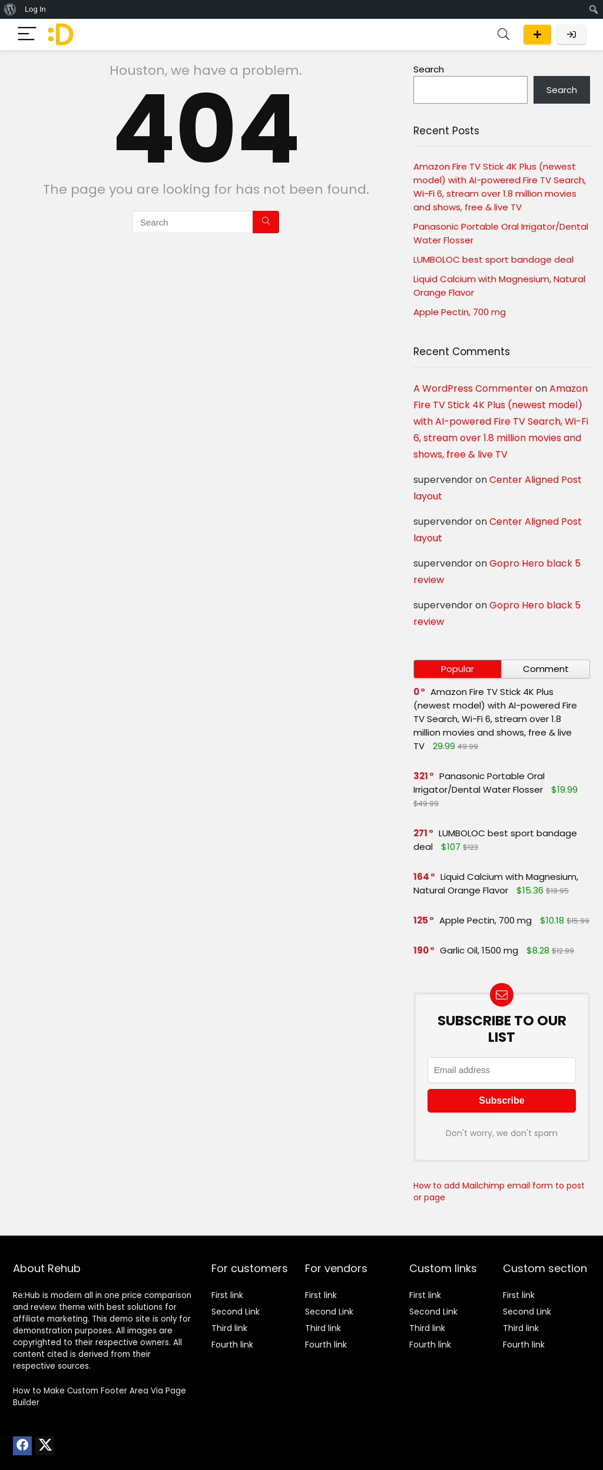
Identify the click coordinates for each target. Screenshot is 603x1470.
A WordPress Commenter (473, 388)
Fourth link (232, 1344)
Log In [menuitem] (35, 9)
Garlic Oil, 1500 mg (479, 950)
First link (227, 1295)
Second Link (235, 1311)
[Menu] (27, 34)
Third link (229, 1328)
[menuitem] (10, 9)
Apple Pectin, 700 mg (459, 312)
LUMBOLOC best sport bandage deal (493, 259)
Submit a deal (537, 34)
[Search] (503, 34)
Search (428, 69)
